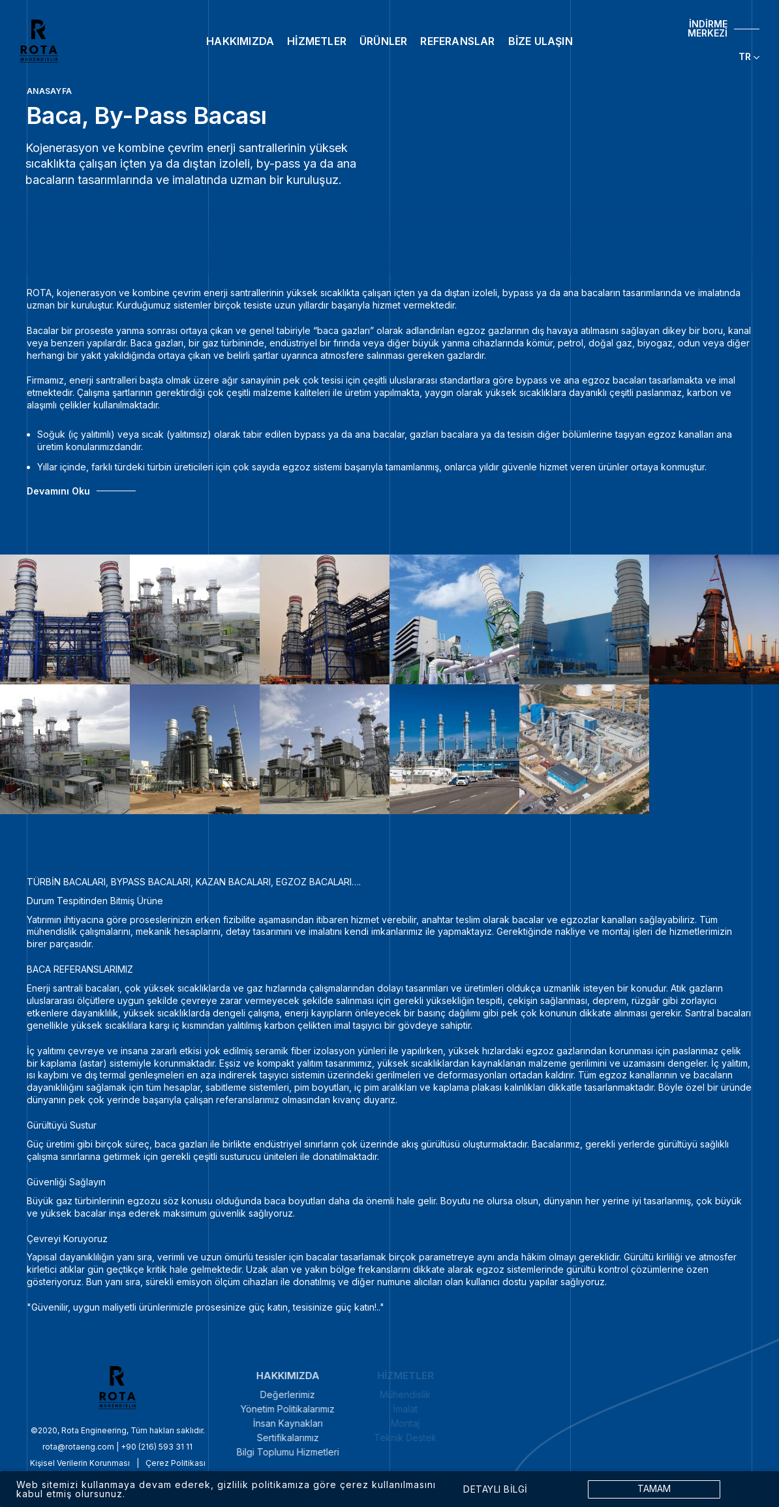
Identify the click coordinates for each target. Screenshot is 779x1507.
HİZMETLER (316, 41)
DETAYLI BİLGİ (495, 1489)
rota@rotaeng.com (42, 1447)
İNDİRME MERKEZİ (707, 29)
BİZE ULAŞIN (540, 41)
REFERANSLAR (457, 41)
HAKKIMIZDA (240, 41)
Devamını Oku (58, 491)
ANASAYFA (49, 91)
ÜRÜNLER (383, 41)
